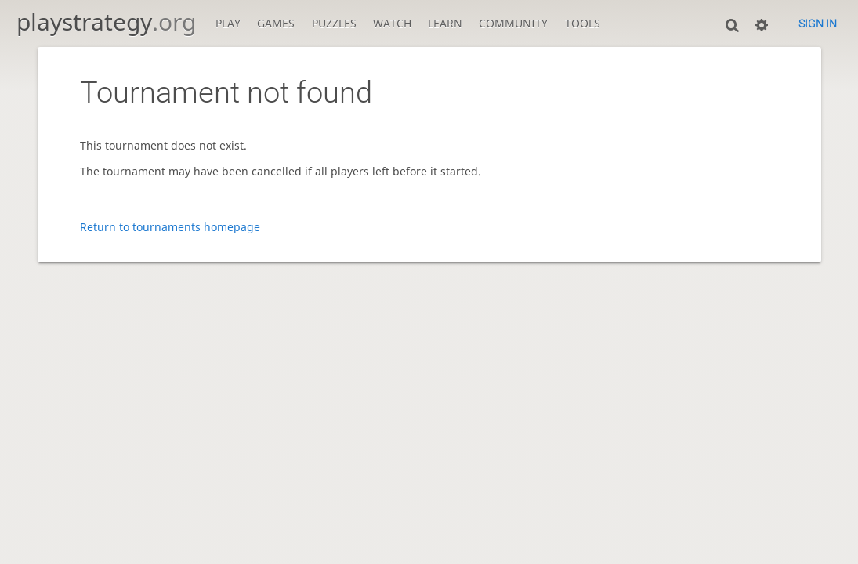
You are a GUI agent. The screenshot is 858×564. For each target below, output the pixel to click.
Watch (392, 23)
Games (276, 23)
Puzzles (334, 23)
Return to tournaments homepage (170, 226)
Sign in (817, 23)
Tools (582, 23)
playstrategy (106, 21)
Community (513, 23)
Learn (445, 23)
